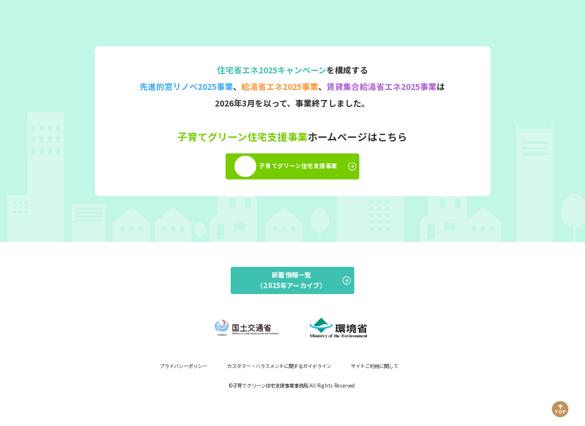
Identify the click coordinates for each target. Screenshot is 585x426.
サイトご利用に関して (374, 365)
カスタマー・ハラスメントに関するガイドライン (279, 365)
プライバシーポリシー (183, 365)
